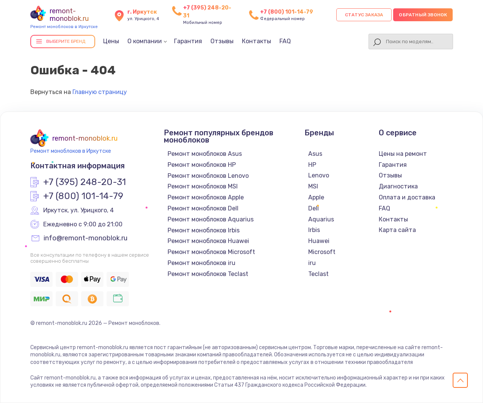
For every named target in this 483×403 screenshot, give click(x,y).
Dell (313, 208)
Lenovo (318, 175)
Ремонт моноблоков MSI (203, 186)
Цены (111, 41)
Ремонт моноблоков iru (201, 263)
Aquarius (321, 219)
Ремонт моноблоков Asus (205, 153)
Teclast (318, 274)
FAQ (285, 41)
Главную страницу (99, 92)
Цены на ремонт (403, 153)
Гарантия (188, 41)
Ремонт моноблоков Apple (206, 197)
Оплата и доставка (407, 197)
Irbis (314, 230)
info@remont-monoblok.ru (85, 238)
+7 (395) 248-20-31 (84, 182)
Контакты (256, 41)
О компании (144, 41)
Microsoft (322, 252)
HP (312, 164)
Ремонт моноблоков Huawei (208, 241)
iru (312, 263)
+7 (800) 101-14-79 (286, 12)
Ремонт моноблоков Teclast (208, 274)
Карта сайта (397, 230)
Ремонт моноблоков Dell (203, 208)
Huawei (318, 241)
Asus (315, 153)
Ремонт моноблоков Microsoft (211, 252)
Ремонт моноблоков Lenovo (208, 175)
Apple (316, 197)
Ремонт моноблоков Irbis (204, 230)
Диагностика (398, 186)
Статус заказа (364, 14)
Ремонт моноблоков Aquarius (211, 219)
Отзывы (222, 41)
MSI (313, 186)
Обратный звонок (423, 14)
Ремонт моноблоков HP (202, 164)
